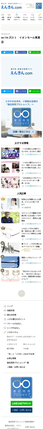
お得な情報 (11, 358)
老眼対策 (3, 18)
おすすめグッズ (29, 337)
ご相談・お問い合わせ (16, 367)
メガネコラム (40, 18)
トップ (10, 306)
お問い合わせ (30, 427)
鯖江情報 (10, 348)
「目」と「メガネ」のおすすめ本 (20, 354)
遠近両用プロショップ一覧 (18, 363)
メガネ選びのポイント (17, 18)
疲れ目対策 (9, 18)
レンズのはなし (32, 18)
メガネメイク (12, 344)
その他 (25, 348)
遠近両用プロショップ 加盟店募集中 (21, 422)
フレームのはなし (25, 18)
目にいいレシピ (29, 344)
